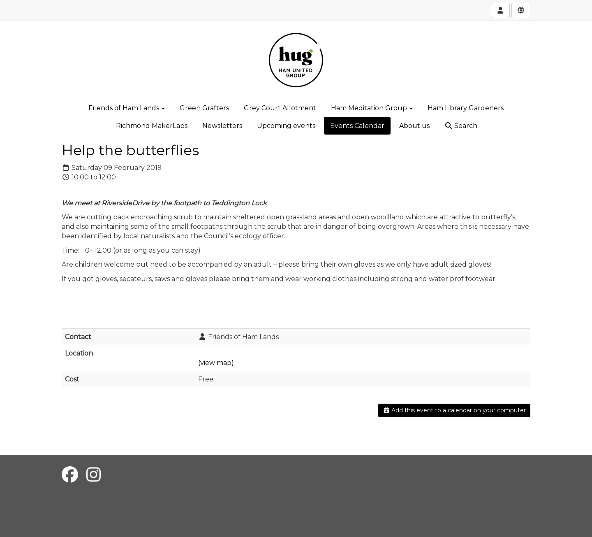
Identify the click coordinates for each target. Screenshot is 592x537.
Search (460, 126)
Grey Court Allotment (280, 108)
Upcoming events (286, 126)
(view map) (216, 363)
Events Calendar (357, 126)
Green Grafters (204, 108)
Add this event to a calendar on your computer (454, 410)
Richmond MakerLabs (151, 126)
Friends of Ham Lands (126, 108)
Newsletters (222, 126)
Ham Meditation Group (372, 108)
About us (414, 126)
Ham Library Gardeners (466, 108)
